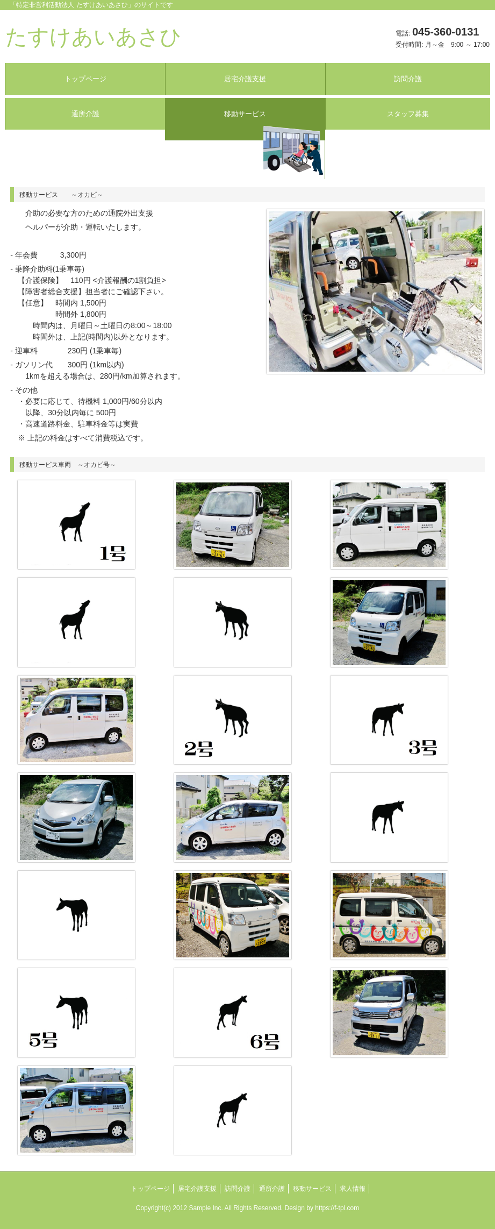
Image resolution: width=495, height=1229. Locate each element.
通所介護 (85, 114)
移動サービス (245, 114)
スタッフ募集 (408, 114)
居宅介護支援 (245, 79)
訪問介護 (408, 79)
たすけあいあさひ (93, 37)
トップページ (85, 79)
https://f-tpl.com (337, 1208)
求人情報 (352, 1188)
